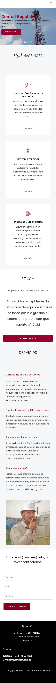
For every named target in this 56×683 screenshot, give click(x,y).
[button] (25, 42)
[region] (28, 26)
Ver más (28, 131)
